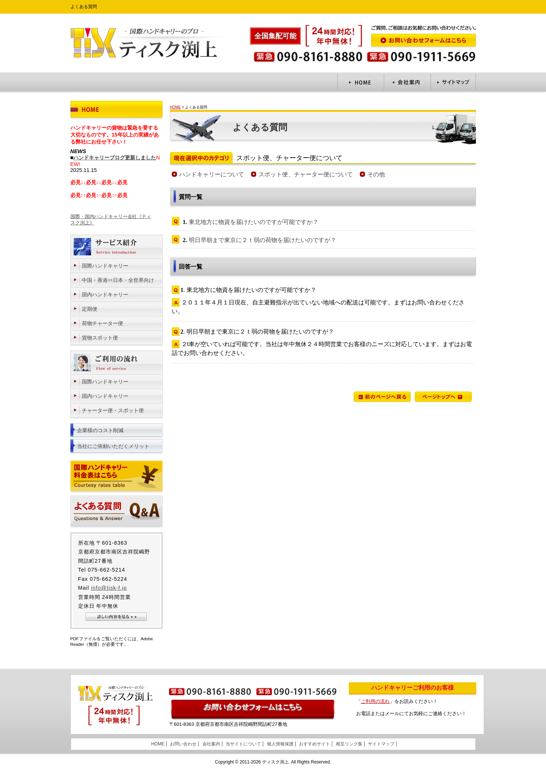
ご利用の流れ (375, 701)
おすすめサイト (314, 743)
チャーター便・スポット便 (113, 410)
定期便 (89, 309)
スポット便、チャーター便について (305, 174)
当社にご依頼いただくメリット (113, 446)
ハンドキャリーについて (211, 174)
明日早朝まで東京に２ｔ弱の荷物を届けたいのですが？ (262, 240)
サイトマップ (381, 743)
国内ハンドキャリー (105, 294)
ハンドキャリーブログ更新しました (114, 158)
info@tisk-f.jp (109, 588)
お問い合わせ (183, 743)
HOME (175, 107)
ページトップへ (443, 396)
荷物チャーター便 (102, 323)
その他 (376, 174)
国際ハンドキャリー (105, 266)
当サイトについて (243, 743)
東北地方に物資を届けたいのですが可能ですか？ (254, 222)
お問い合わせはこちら (253, 710)
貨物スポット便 (100, 338)
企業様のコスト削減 (100, 430)
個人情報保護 (280, 743)
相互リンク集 (349, 743)
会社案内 (211, 743)
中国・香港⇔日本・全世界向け (118, 280)
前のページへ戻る (382, 396)
